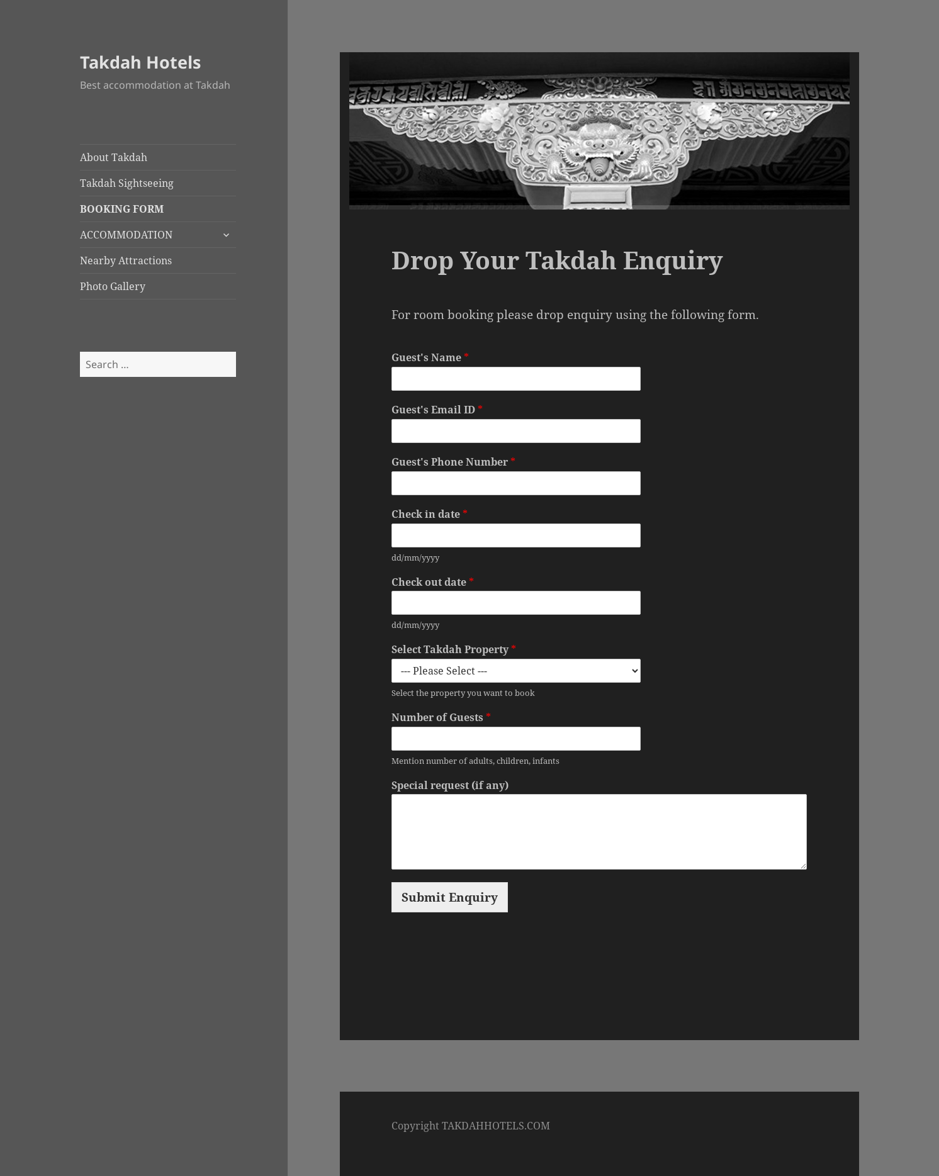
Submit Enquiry (450, 897)
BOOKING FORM (122, 209)
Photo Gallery (112, 286)
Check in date (429, 514)
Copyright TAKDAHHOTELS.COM (470, 1126)
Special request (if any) (450, 785)
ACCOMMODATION (126, 235)
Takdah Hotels (140, 62)
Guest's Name (430, 357)
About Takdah (113, 157)
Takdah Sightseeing (127, 183)
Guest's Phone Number (453, 462)
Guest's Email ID (437, 410)
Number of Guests (441, 717)
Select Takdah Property (453, 649)
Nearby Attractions (126, 260)
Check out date (432, 582)
